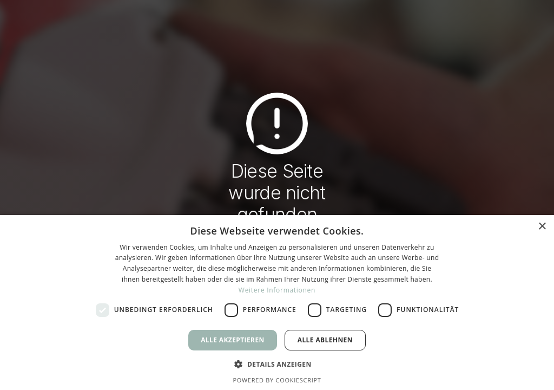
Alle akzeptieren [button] (233, 339)
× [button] (542, 227)
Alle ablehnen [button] (325, 339)
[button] (276, 363)
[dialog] (277, 302)
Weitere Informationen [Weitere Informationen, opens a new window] (277, 290)
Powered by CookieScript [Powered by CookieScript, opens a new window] (277, 380)
